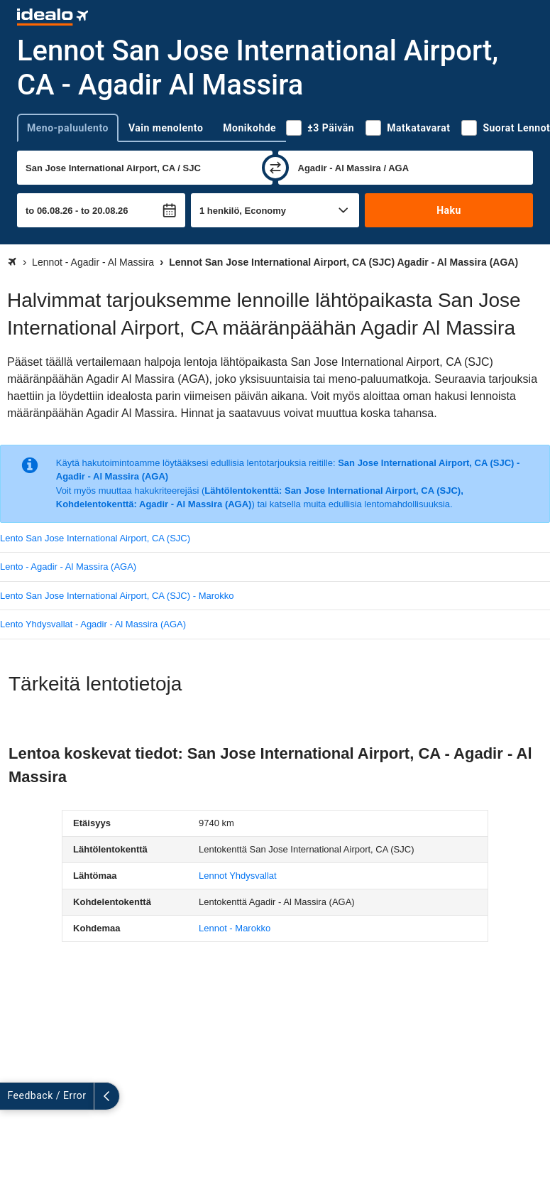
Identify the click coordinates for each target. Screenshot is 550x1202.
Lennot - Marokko (234, 928)
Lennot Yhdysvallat (238, 875)
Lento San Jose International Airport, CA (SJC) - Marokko (117, 595)
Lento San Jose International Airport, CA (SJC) (95, 538)
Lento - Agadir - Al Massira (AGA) (68, 566)
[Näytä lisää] (13, 1096)
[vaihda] (275, 167)
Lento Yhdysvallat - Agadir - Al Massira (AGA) (93, 624)
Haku (448, 210)
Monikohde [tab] (249, 128)
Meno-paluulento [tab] (68, 128)
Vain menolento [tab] (165, 128)
